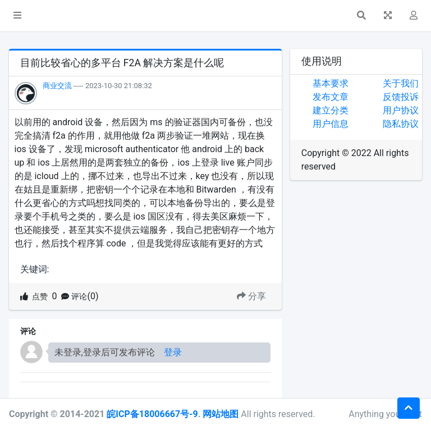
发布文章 (331, 97)
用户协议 (401, 110)
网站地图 (221, 414)
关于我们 (401, 83)
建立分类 (331, 110)
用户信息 (331, 123)
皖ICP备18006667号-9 (152, 414)
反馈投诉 (401, 97)
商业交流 (57, 85)
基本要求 (331, 83)
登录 (173, 352)
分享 (251, 296)
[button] (17, 15)
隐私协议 (401, 123)
